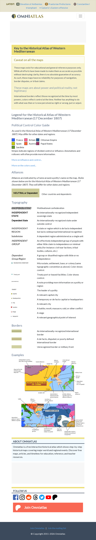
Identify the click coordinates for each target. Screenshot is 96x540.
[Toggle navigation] (80, 16)
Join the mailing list (57, 528)
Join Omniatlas (35, 507)
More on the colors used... (24, 165)
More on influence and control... (27, 159)
